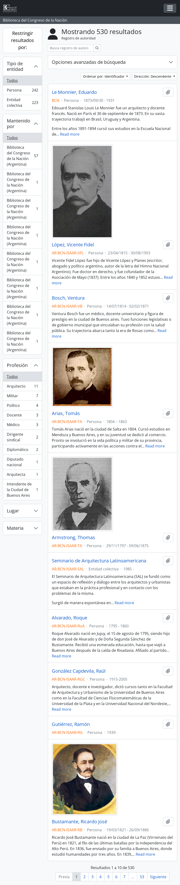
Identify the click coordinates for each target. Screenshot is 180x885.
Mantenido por (18, 124)
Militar (22, 397)
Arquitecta (22, 475)
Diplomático (22, 450)
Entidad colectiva (22, 102)
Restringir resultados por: (22, 40)
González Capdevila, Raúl (78, 671)
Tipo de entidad (15, 66)
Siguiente (158, 876)
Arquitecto (22, 387)
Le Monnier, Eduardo (74, 92)
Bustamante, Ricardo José (79, 821)
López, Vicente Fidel (73, 245)
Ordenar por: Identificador (104, 76)
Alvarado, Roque (69, 618)
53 (142, 876)
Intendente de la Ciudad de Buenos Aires (22, 489)
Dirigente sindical (22, 437)
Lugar (13, 510)
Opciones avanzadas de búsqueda (89, 62)
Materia (15, 528)
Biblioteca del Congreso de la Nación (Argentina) (22, 156)
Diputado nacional (22, 462)
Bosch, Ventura (68, 298)
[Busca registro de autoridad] (71, 48)
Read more (69, 134)
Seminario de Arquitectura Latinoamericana (99, 561)
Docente (22, 416)
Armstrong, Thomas (73, 537)
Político (22, 406)
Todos (12, 80)
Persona (22, 91)
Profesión (17, 365)
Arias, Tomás (66, 413)
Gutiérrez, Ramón (71, 724)
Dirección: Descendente (153, 76)
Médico (22, 426)
